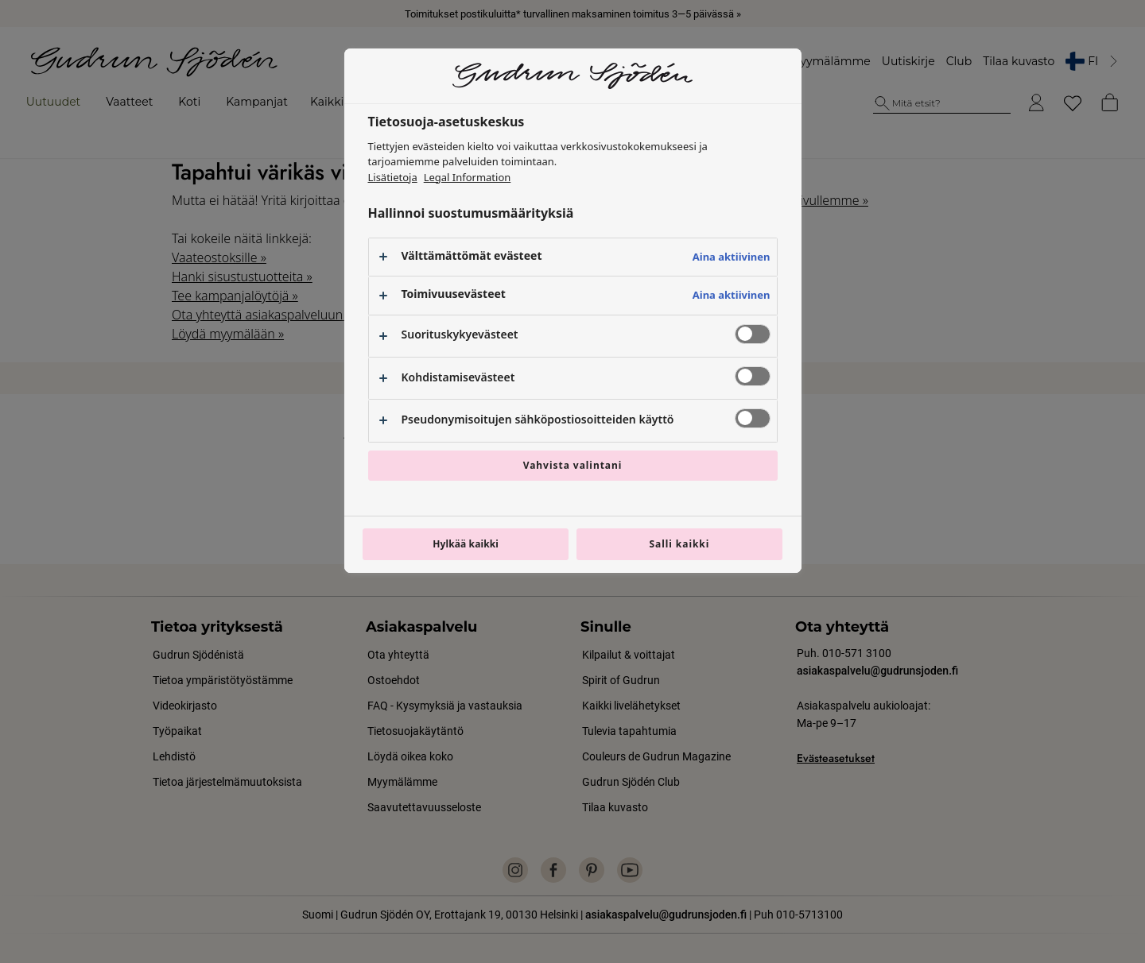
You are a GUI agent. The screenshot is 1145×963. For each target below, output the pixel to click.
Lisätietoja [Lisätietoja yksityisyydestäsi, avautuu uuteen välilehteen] (392, 177)
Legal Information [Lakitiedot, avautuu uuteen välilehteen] (467, 177)
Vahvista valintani (573, 465)
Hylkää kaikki (466, 544)
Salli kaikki (679, 544)
